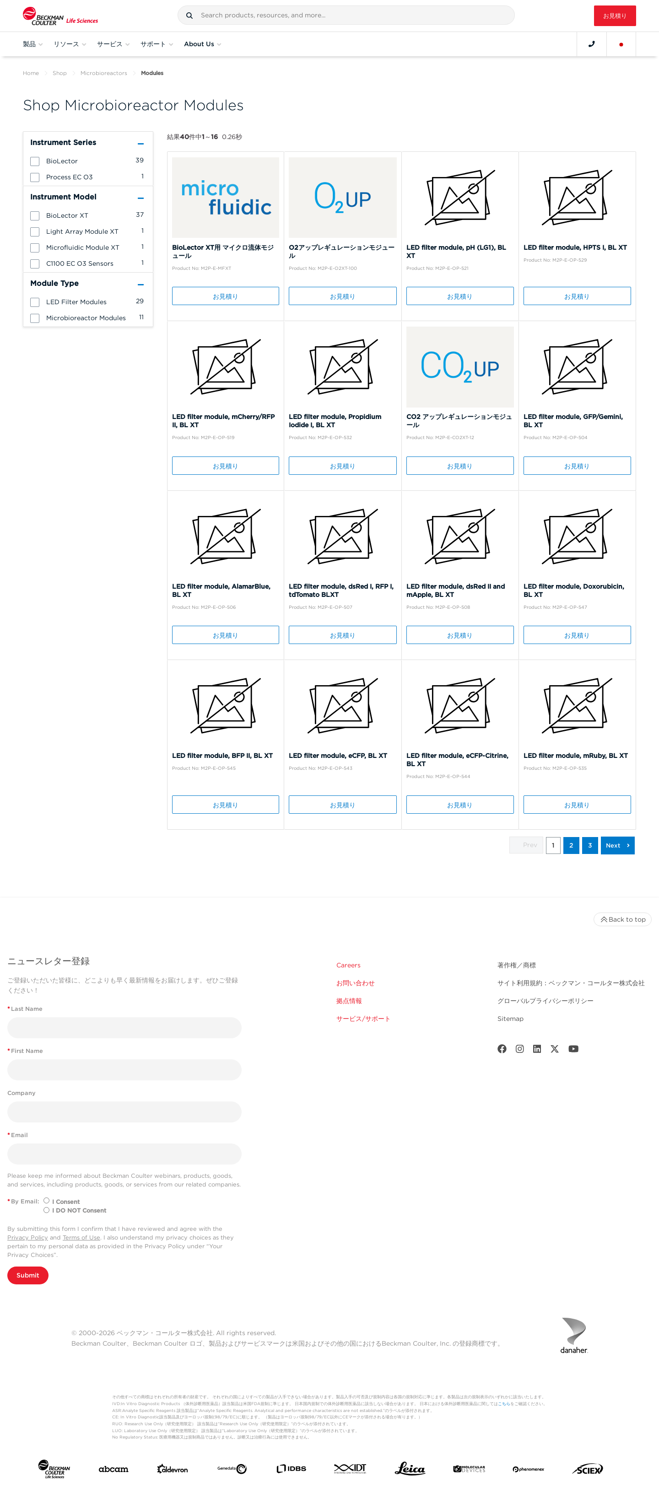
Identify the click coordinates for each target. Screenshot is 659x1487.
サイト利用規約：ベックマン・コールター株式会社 (571, 983)
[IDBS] (291, 1471)
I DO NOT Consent (79, 1210)
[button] (189, 15)
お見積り (615, 15)
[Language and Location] (621, 44)
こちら (504, 1403)
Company (21, 1093)
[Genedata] (232, 1471)
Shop (60, 73)
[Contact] (591, 44)
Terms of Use (81, 1237)
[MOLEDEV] (469, 1471)
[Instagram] (520, 1051)
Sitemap (510, 1018)
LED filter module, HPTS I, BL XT (575, 247)
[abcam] (113, 1471)
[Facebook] (502, 1051)
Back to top (623, 919)
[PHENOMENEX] (528, 1470)
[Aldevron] (172, 1471)
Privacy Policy (27, 1237)
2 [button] (571, 845)
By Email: (23, 1201)
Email (17, 1135)
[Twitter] (554, 1051)
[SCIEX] (587, 1470)
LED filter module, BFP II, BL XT (222, 755)
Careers (348, 965)
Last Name (25, 1008)
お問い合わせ (355, 983)
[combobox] (346, 15)
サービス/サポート (363, 1018)
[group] (88, 160)
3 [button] (590, 845)
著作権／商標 (516, 965)
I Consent (66, 1201)
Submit (27, 1275)
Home (31, 73)
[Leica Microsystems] (410, 1471)
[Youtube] (573, 1051)
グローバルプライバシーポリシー (545, 1000)
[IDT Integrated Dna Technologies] (350, 1470)
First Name (25, 1051)
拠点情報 (349, 1000)
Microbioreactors (104, 73)
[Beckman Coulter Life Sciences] (60, 15)
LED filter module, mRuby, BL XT (576, 755)
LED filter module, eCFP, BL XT (338, 755)
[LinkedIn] (537, 1051)
